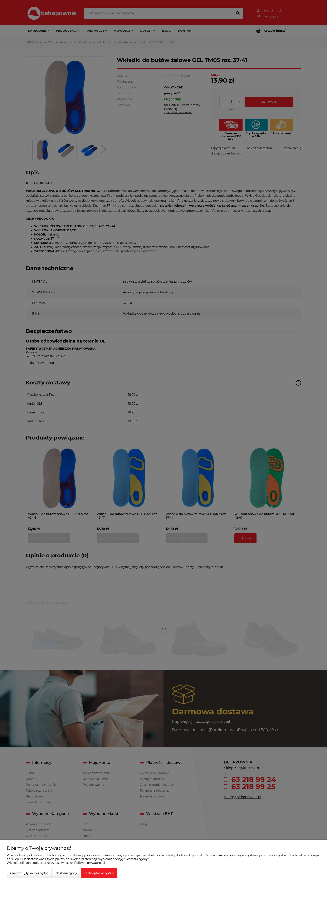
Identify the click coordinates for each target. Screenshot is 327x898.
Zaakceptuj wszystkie (99, 873)
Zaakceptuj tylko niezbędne (29, 873)
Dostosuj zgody (66, 873)
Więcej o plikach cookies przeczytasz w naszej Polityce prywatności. (56, 863)
